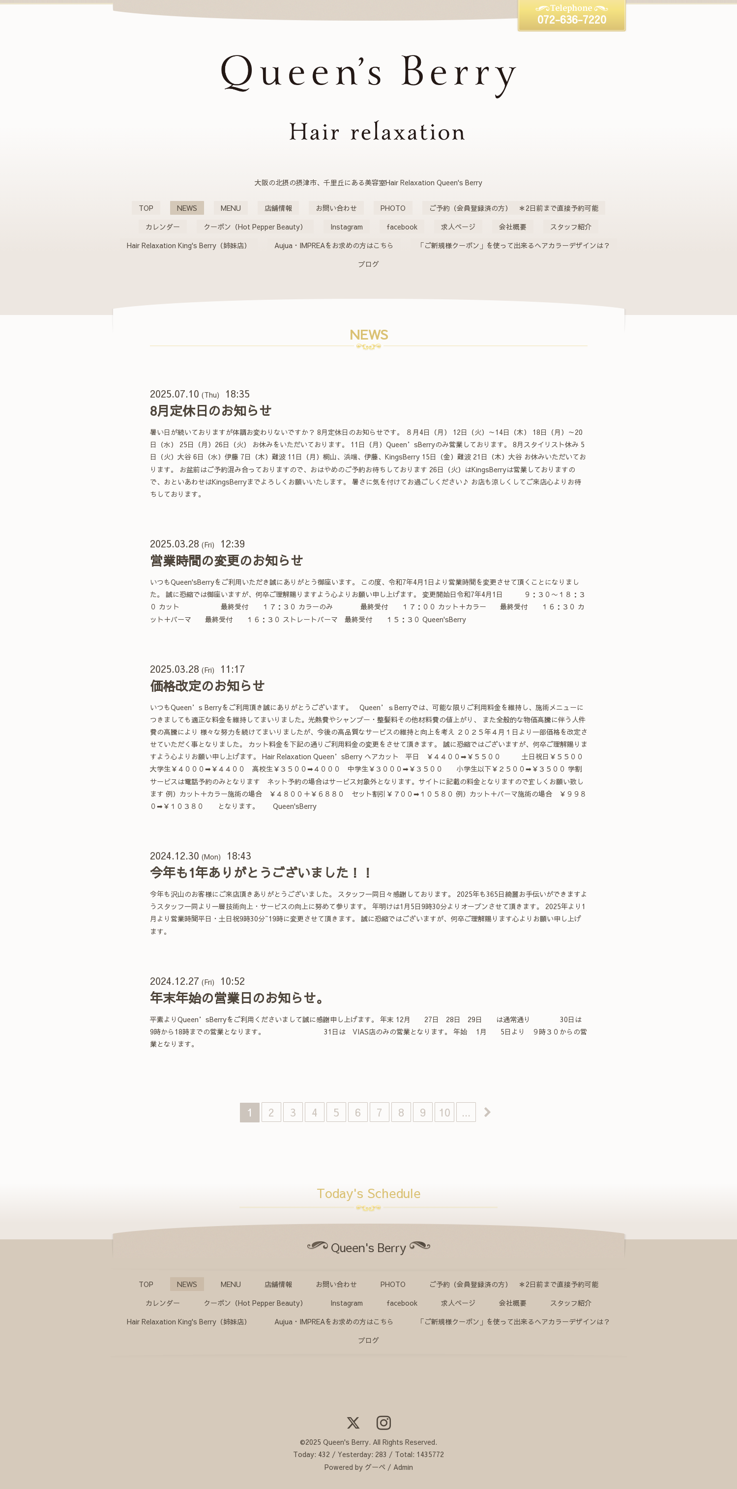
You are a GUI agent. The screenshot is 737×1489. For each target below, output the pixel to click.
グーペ (375, 1467)
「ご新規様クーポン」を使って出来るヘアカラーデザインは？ (513, 245)
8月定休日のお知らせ (211, 410)
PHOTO (393, 208)
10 (444, 1112)
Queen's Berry (346, 1442)
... (466, 1112)
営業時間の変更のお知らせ (226, 560)
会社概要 (513, 226)
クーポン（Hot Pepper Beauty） (255, 226)
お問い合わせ (336, 208)
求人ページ (458, 226)
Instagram (346, 226)
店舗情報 (278, 208)
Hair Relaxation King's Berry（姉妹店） (189, 245)
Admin (403, 1467)
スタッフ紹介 (570, 226)
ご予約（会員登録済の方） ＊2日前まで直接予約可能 (513, 208)
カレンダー (163, 226)
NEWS (187, 208)
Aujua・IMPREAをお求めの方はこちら (334, 245)
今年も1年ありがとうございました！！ (262, 872)
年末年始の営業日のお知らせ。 (239, 997)
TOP (146, 208)
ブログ (368, 264)
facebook (401, 226)
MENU (231, 208)
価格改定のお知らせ (207, 685)
